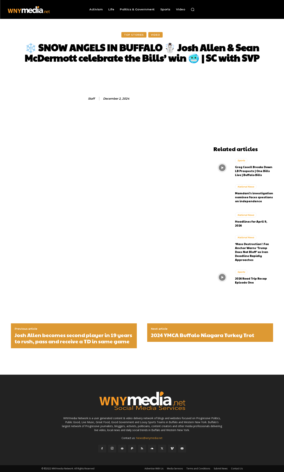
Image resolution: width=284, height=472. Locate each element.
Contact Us (237, 468)
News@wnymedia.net (149, 438)
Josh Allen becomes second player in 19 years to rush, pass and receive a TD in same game (73, 338)
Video (155, 35)
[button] (192, 9)
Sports (241, 160)
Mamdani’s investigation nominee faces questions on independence (254, 197)
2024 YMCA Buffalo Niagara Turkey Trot (202, 335)
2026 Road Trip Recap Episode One (251, 280)
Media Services (175, 468)
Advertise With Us (154, 468)
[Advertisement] (243, 120)
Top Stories (133, 35)
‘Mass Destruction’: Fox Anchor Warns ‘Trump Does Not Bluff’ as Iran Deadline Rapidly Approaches (252, 252)
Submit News (220, 468)
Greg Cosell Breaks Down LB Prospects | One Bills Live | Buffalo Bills (253, 171)
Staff (91, 98)
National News (245, 186)
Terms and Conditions (198, 468)
